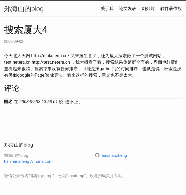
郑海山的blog (23, 9)
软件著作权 (171, 8)
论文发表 (127, 8)
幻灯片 (148, 8)
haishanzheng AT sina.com (28, 161)
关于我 (107, 8)
